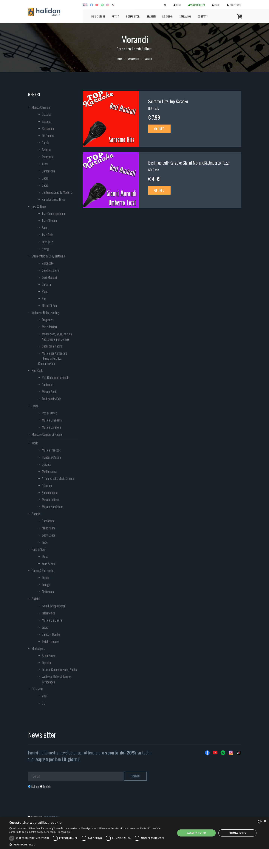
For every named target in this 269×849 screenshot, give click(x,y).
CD (43, 703)
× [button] (264, 821)
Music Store (98, 16)
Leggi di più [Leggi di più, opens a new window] (64, 832)
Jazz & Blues (39, 206)
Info (159, 128)
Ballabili (36, 598)
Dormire (46, 662)
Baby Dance (48, 535)
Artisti (115, 16)
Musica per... (38, 648)
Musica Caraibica (51, 427)
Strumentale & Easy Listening (48, 256)
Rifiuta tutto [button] (237, 832)
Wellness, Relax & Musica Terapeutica (56, 679)
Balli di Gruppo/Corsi (53, 605)
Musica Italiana (50, 499)
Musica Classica (41, 107)
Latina (35, 405)
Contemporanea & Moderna (57, 192)
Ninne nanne (48, 528)
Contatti (202, 16)
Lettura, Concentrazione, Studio (59, 669)
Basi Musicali (49, 277)
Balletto (46, 149)
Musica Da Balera (52, 620)
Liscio (45, 627)
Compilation (48, 171)
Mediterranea (49, 471)
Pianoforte (48, 156)
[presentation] (56, 803)
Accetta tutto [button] (196, 832)
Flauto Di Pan (49, 305)
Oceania (46, 464)
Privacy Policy (50, 817)
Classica (46, 114)
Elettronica (48, 591)
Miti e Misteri (49, 326)
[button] (90, 844)
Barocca (46, 121)
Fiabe (45, 542)
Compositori (133, 16)
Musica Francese (51, 450)
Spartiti (151, 16)
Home (119, 59)
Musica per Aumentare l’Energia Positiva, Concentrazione (52, 358)
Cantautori (47, 384)
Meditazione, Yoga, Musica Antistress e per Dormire (57, 336)
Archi (45, 163)
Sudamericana (50, 492)
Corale (45, 142)
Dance (45, 577)
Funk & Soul (38, 549)
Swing (45, 248)
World (35, 443)
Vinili (44, 696)
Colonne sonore (50, 270)
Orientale (47, 485)
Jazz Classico (49, 220)
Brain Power (49, 655)
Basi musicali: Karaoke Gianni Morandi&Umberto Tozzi (189, 162)
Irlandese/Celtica (51, 457)
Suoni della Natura (52, 346)
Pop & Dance (49, 413)
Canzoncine (48, 520)
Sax (44, 298)
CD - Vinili (37, 688)
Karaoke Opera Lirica (53, 199)
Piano (45, 291)
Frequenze (47, 319)
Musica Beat (49, 391)
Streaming (185, 16)
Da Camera (48, 135)
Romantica (48, 128)
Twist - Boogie (50, 641)
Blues (45, 227)
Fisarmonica (48, 613)
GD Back (153, 108)
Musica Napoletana (52, 506)
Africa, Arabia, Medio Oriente (58, 478)
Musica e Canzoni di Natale (47, 434)
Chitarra (46, 284)
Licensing (167, 16)
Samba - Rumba (51, 634)
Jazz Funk (47, 234)
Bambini (36, 513)
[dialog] (134, 833)
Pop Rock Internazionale (55, 377)
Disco (45, 556)
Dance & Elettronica (43, 570)
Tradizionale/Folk (51, 398)
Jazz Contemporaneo (53, 213)
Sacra (45, 185)
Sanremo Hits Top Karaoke (168, 101)
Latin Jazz (47, 241)
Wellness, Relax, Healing (45, 312)
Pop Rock (37, 370)
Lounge (46, 584)
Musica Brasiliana (52, 420)
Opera (45, 178)
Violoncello (48, 263)
